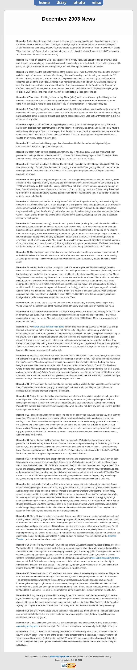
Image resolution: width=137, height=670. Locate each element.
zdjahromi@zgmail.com (59, 657)
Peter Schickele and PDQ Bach (104, 558)
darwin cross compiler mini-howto (48, 327)
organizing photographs (27, 626)
